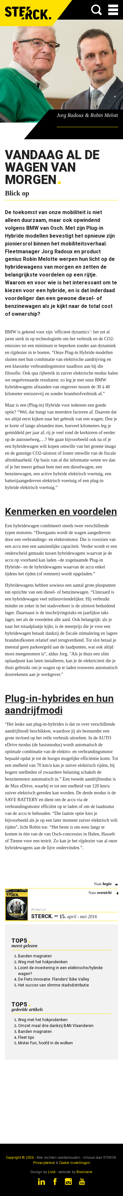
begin (107, 884)
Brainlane (84, 1172)
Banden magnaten (35, 956)
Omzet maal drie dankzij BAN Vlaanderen (55, 1025)
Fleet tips (26, 1037)
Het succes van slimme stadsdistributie (53, 985)
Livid (51, 1172)
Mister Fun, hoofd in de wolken (45, 1043)
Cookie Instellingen (74, 1163)
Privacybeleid (44, 1163)
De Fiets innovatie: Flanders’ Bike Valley (53, 979)
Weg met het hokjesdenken (43, 962)
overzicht (104, 892)
